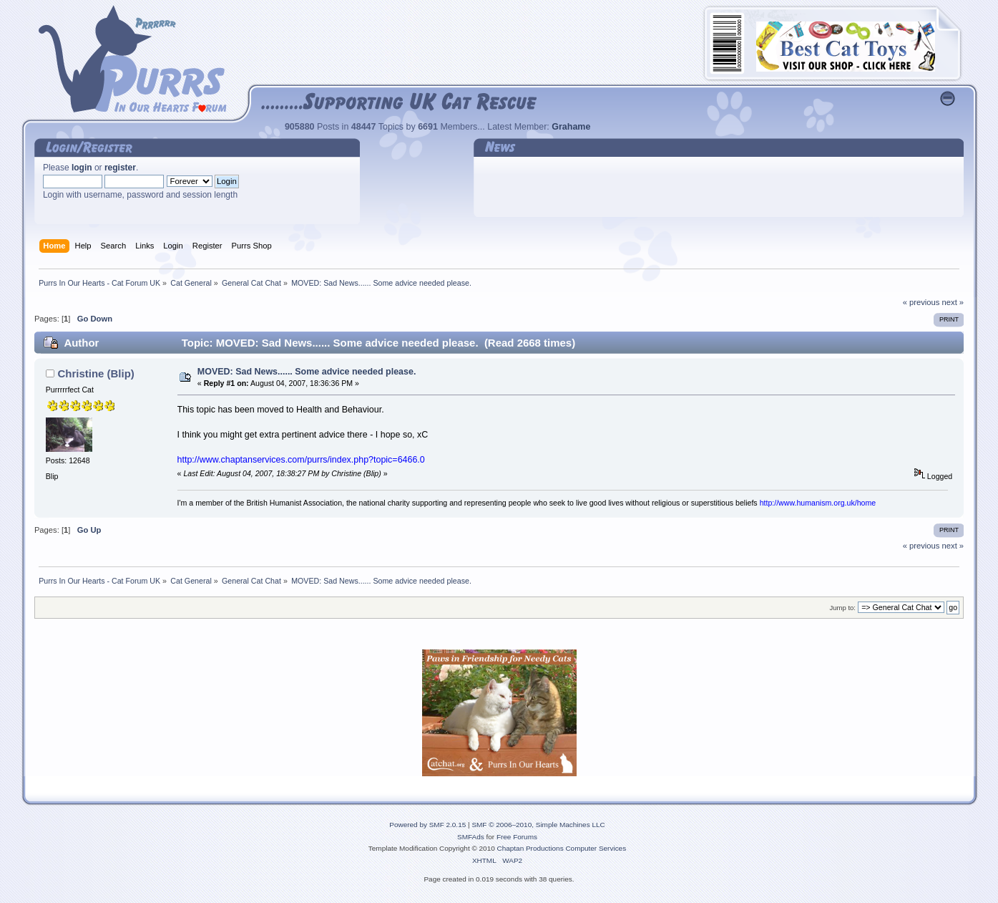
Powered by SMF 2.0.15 (427, 825)
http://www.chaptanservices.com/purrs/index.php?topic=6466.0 (301, 460)
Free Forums (516, 837)
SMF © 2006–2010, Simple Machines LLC (538, 825)
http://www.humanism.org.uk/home (818, 502)
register (120, 168)
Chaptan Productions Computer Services (562, 848)
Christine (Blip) (96, 373)
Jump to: (842, 608)
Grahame (571, 127)
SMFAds (470, 837)
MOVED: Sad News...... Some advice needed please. (306, 372)
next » (953, 302)
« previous (921, 302)
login (82, 168)
